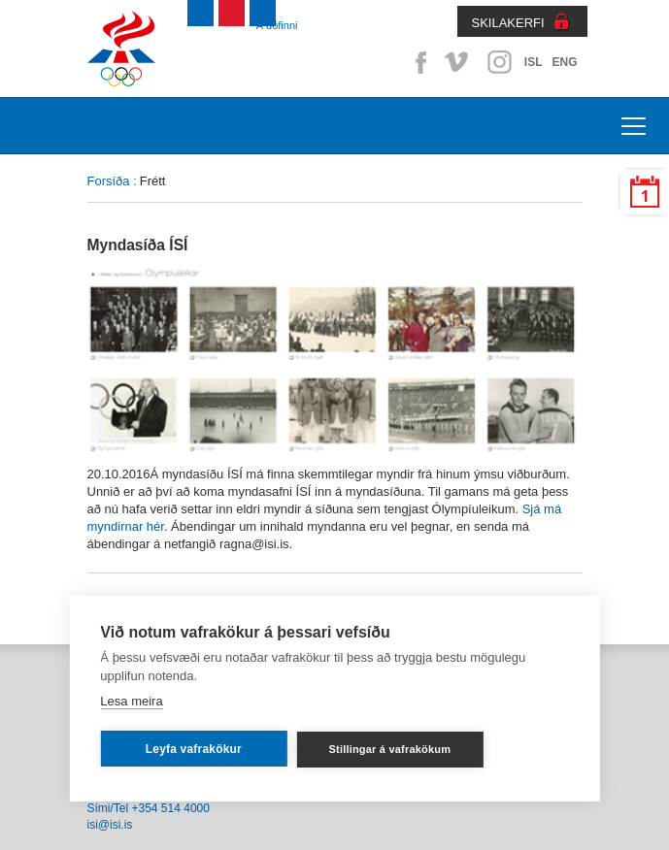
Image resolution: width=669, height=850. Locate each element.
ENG (564, 62)
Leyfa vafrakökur (194, 749)
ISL (533, 62)
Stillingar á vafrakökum (390, 749)
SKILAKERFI (508, 23)
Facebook (417, 62)
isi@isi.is (110, 825)
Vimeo (458, 62)
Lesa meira (131, 701)
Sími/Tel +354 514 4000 (148, 808)
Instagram (499, 62)
